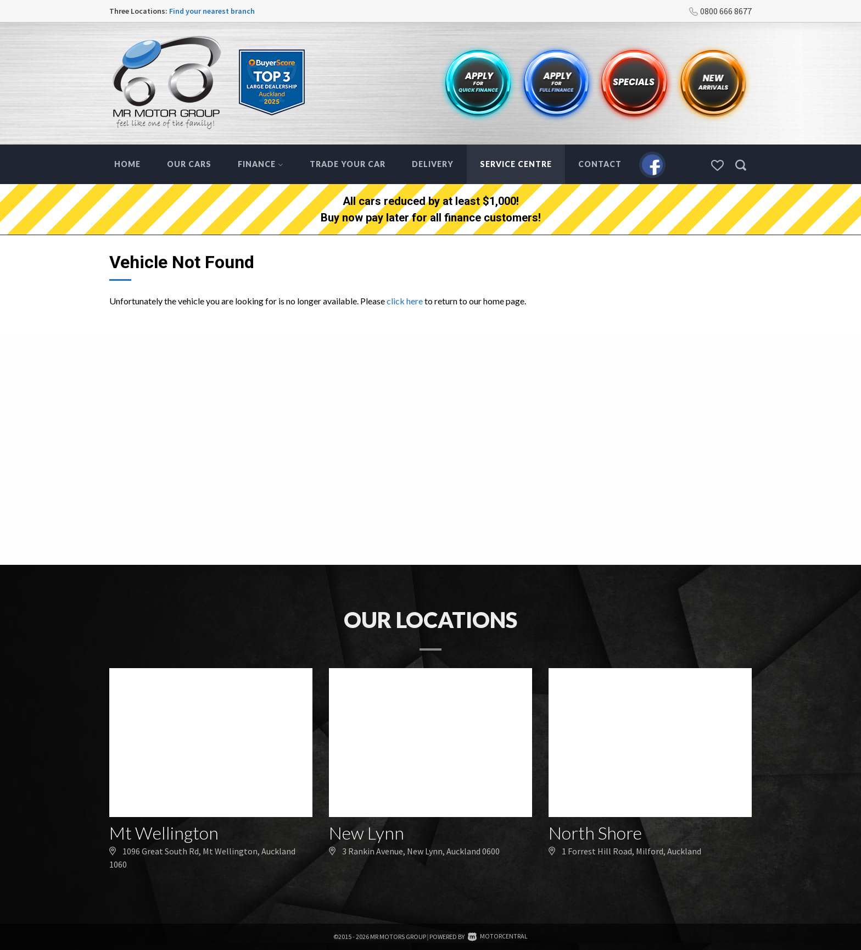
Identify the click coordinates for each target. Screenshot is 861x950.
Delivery (433, 164)
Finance (260, 164)
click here (405, 301)
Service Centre (516, 164)
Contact (600, 164)
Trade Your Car (347, 164)
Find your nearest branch (212, 11)
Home (127, 164)
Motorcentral (498, 936)
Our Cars (189, 164)
